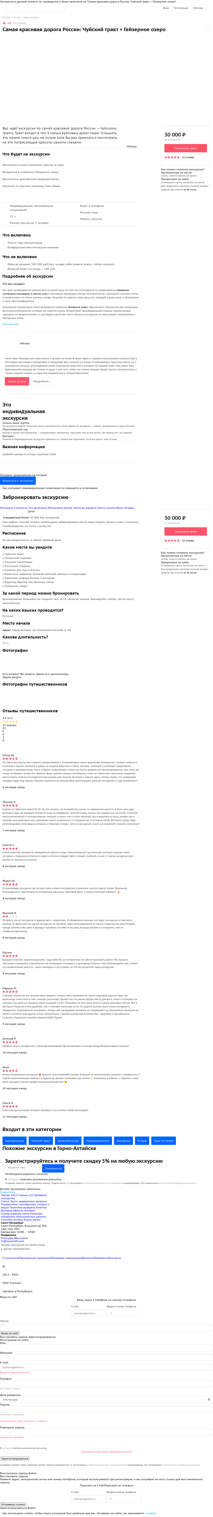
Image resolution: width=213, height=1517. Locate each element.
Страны (26, 1195)
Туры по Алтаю (163, 1140)
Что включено (38, 507)
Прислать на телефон (119, 1485)
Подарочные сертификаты (18, 1204)
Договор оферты (12, 1210)
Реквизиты (102, 1258)
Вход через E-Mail (89, 1299)
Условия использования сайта (18, 1212)
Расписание (56, 507)
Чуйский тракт (40, 1140)
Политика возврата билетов (28, 1207)
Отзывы (129, 507)
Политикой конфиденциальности (178, 1183)
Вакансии (88, 1258)
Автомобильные (68, 1140)
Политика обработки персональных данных (23, 1215)
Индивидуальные (97, 1140)
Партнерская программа (35, 1258)
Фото (119, 507)
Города (9, 1195)
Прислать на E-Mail (92, 1485)
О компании (10, 1258)
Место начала (107, 507)
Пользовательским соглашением (103, 1183)
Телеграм (7, 1238)
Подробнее (41, 381)
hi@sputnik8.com (12, 1241)
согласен (13, 1179)
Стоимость (21, 507)
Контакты (115, 1258)
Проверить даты (186, 148)
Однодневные (14, 1140)
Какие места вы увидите (81, 507)
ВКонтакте (21, 1238)
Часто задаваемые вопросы (28, 1201)
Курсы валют (32, 1219)
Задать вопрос (16, 381)
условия (150, 1513)
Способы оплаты (12, 1219)
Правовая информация (66, 1258)
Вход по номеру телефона (118, 1299)
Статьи (5, 1201)
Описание (7, 507)
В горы (142, 1140)
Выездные (123, 1140)
